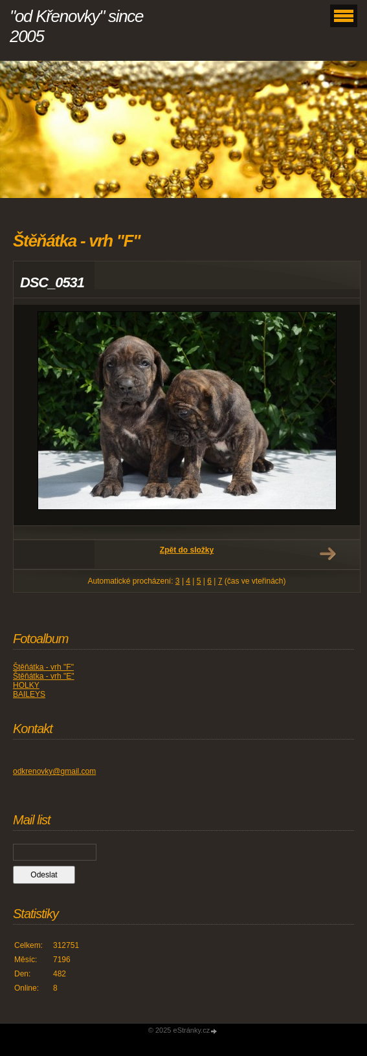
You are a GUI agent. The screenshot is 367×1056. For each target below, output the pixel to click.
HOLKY (26, 685)
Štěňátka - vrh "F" (43, 667)
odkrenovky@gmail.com (54, 771)
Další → (327, 554)
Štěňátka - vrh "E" (43, 676)
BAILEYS (29, 694)
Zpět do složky (187, 550)
